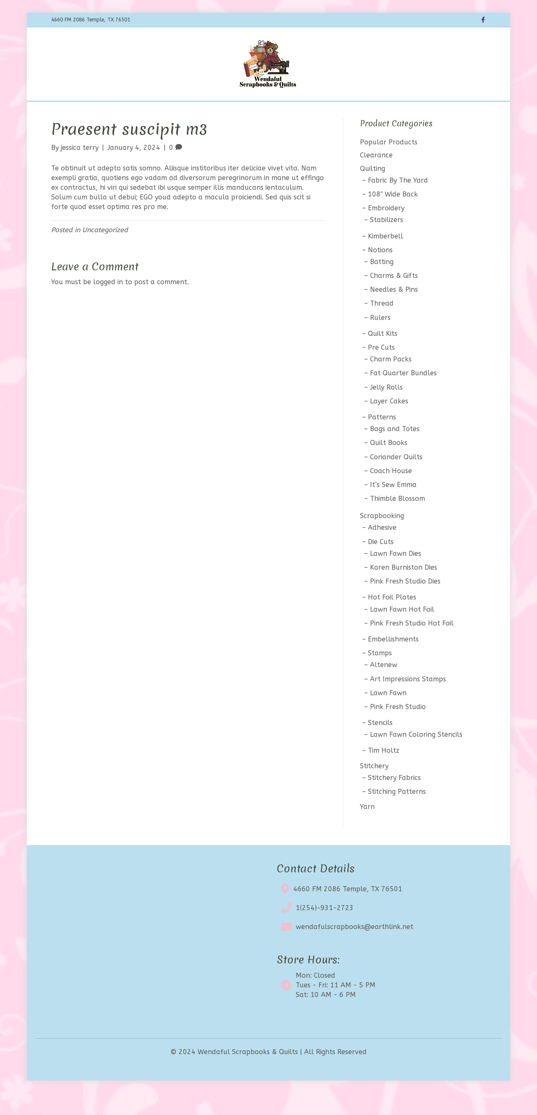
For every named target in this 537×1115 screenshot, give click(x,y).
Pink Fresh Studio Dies (405, 603)
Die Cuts (381, 564)
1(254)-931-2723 (325, 930)
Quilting (372, 190)
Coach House (391, 493)
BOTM (183, 112)
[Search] (478, 110)
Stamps (380, 675)
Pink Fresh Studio (398, 729)
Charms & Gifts (394, 297)
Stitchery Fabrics (394, 800)
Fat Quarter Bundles (403, 395)
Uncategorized (105, 252)
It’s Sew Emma (393, 506)
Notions (380, 272)
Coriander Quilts (396, 479)
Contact (340, 112)
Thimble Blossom (397, 520)
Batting (382, 284)
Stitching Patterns (397, 813)
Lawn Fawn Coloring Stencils (416, 757)
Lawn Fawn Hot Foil (402, 631)
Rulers (380, 339)
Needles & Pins (394, 312)
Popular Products (388, 164)
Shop (155, 112)
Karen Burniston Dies (403, 589)
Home (126, 112)
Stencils (380, 745)
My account (382, 112)
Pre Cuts (381, 369)
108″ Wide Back (393, 216)
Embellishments (393, 661)
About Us (302, 112)
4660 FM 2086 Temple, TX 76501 (347, 911)
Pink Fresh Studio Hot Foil (412, 645)
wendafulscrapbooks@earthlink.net (354, 949)
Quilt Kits (382, 355)
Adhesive (382, 550)
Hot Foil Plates (392, 619)
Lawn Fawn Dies (395, 575)
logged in (108, 304)
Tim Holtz (383, 773)
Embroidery (386, 230)
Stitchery (374, 788)
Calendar (218, 112)
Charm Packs (391, 381)
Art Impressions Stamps (408, 701)
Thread (382, 326)
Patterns (382, 439)
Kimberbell (385, 258)
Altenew (383, 687)
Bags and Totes (395, 451)
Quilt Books (388, 465)
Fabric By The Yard (398, 202)
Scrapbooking (382, 538)
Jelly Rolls (386, 409)
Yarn (367, 829)
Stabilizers (386, 242)
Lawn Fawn (388, 715)
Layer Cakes (389, 423)
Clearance (260, 112)
